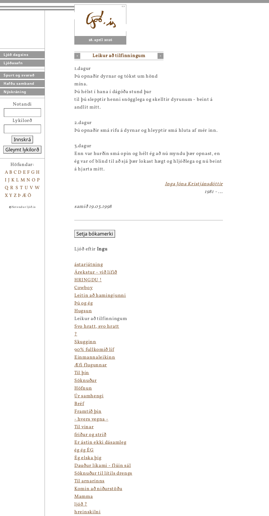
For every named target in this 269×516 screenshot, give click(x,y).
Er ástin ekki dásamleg (100, 442)
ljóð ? (80, 504)
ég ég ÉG (84, 450)
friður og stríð (90, 435)
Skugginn (85, 342)
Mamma (83, 496)
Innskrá (22, 139)
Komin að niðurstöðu (98, 489)
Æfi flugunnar (90, 365)
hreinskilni (87, 512)
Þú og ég (83, 303)
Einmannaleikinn (94, 357)
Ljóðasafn (13, 62)
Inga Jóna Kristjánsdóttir (194, 184)
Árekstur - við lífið (95, 272)
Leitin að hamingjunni (100, 295)
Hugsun (83, 311)
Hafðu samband (19, 83)
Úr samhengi (89, 396)
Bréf (79, 404)
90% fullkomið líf (94, 349)
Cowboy (83, 288)
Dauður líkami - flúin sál (102, 465)
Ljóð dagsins (16, 54)
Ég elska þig (87, 458)
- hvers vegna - (91, 419)
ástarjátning (88, 264)
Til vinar (84, 427)
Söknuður (85, 380)
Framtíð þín (88, 411)
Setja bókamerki (94, 233)
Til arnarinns (89, 481)
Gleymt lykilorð (22, 149)
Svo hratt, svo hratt (96, 326)
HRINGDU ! (88, 280)
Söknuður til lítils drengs (103, 473)
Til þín (81, 373)
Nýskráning (15, 91)
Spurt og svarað (19, 75)
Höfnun (83, 388)
